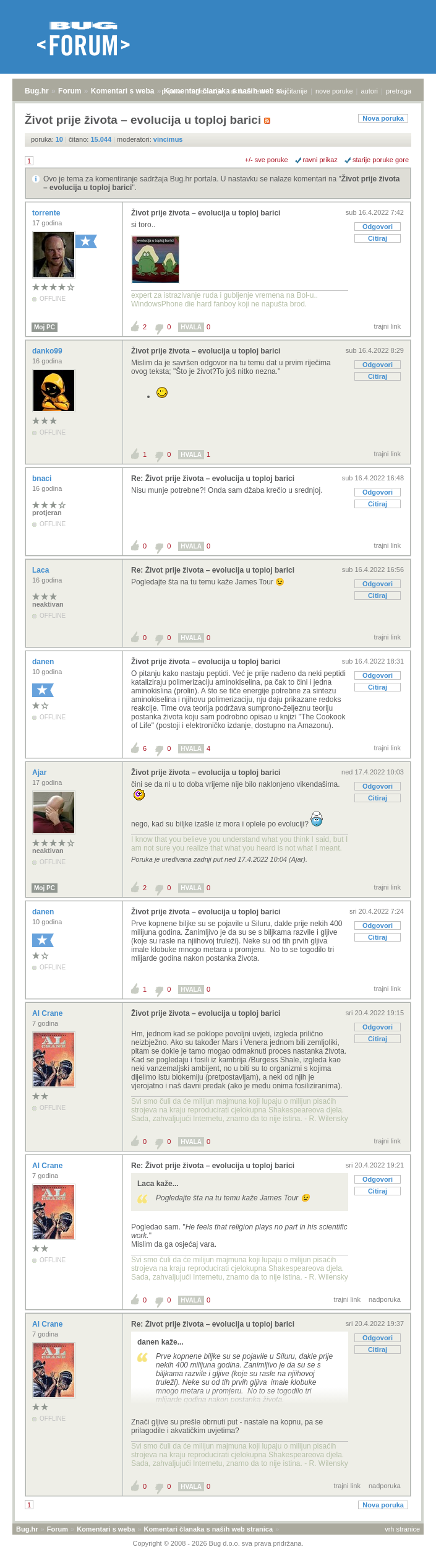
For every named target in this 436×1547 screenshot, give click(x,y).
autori (369, 91)
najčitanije (292, 91)
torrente (47, 213)
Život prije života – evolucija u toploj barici (205, 213)
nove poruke (334, 91)
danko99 (48, 351)
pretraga (398, 91)
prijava (171, 91)
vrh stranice (402, 1529)
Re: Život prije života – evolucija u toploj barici (212, 478)
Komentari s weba (123, 91)
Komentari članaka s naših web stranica (208, 1529)
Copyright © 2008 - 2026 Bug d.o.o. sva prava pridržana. (218, 1543)
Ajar (40, 772)
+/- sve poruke (266, 159)
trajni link (387, 326)
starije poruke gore (381, 159)
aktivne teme (250, 91)
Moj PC (44, 327)
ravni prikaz (320, 159)
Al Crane (48, 1013)
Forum (69, 91)
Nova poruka (383, 118)
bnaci (43, 478)
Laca (41, 570)
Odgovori (377, 226)
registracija (206, 91)
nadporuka (385, 1299)
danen (44, 661)
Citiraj (377, 238)
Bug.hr (37, 91)
